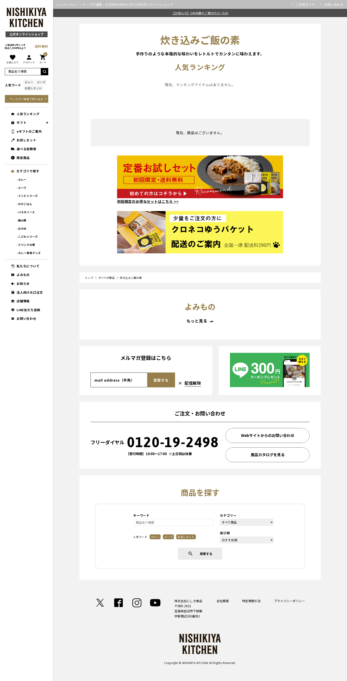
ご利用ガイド (305, 4)
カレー (29, 82)
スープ (41, 82)
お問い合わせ (334, 4)
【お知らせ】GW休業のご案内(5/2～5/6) (200, 13)
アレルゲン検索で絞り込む (27, 99)
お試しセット (33, 88)
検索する (200, 553)
